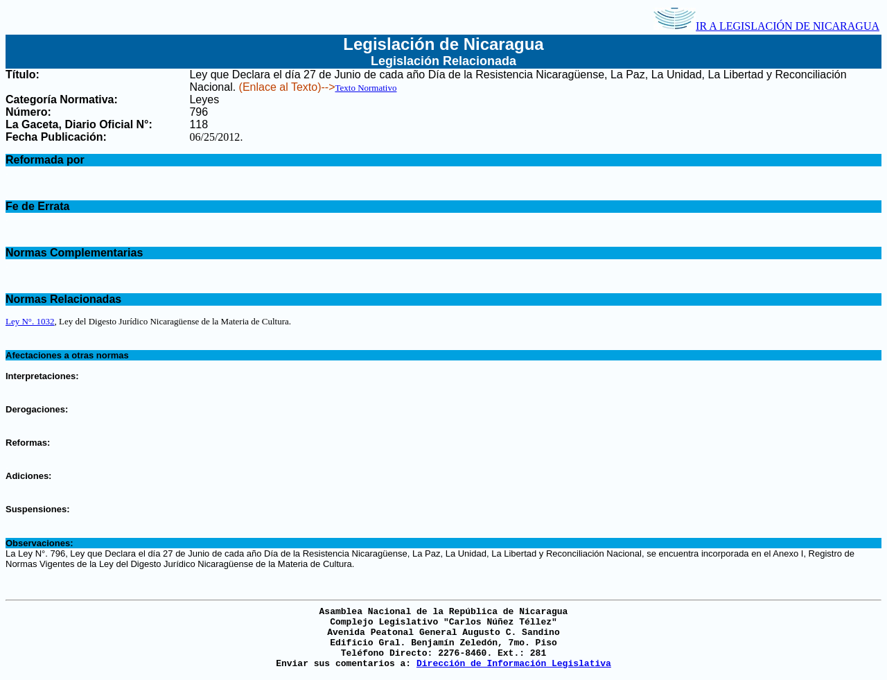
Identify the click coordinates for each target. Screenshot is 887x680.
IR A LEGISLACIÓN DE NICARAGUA (766, 26)
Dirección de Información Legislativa (513, 664)
